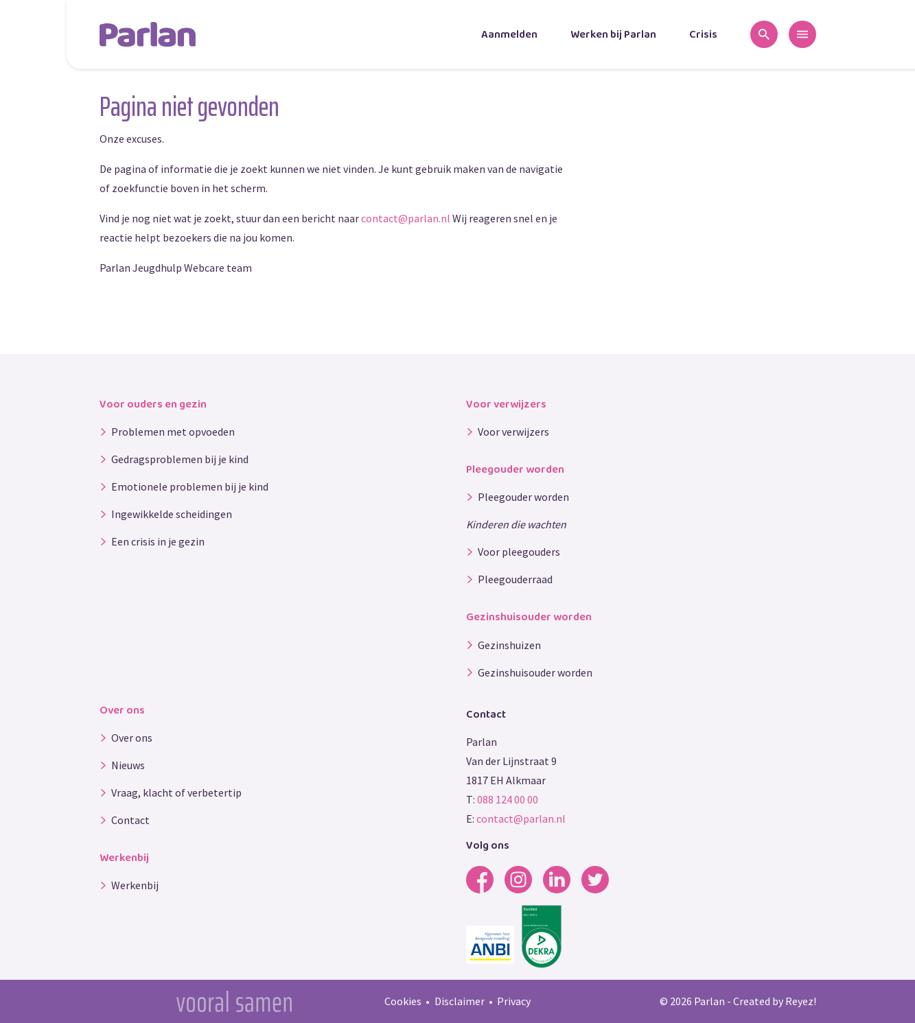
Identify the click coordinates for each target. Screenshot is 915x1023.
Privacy (514, 1001)
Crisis (703, 34)
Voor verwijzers (513, 431)
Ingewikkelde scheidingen (171, 514)
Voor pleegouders (519, 551)
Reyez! (800, 1001)
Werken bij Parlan (613, 34)
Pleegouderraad (515, 579)
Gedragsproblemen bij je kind (179, 459)
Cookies (402, 1001)
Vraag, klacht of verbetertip (176, 792)
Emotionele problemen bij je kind (189, 486)
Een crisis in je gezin (158, 541)
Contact (130, 820)
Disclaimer (460, 1001)
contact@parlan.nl (405, 218)
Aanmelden (509, 34)
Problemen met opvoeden (173, 431)
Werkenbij (135, 885)
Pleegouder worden (523, 497)
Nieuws (128, 765)
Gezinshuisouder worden (535, 672)
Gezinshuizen (509, 645)
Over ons (131, 737)
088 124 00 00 (507, 799)
